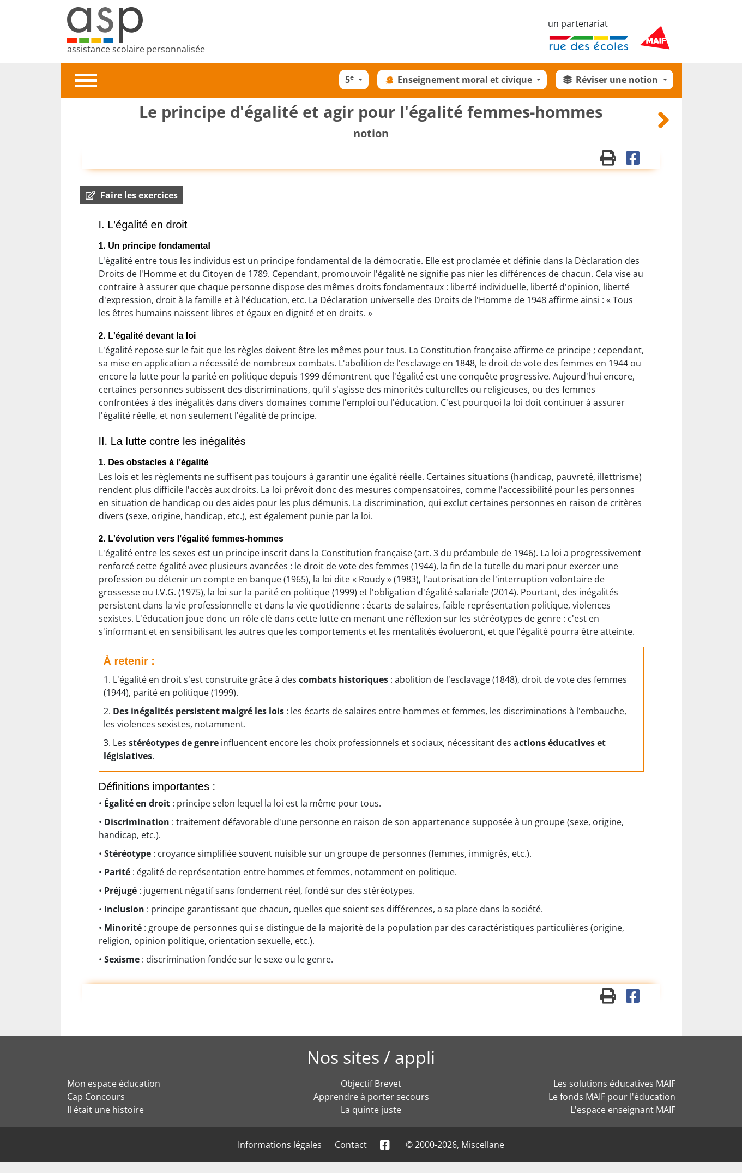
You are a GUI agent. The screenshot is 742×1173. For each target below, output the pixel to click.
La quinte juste (371, 1110)
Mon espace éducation (113, 1084)
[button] (131, 195)
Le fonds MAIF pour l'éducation (611, 1097)
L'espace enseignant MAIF (622, 1110)
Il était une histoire (105, 1110)
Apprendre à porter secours (371, 1097)
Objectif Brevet (371, 1084)
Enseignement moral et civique (458, 80)
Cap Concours (96, 1097)
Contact (351, 1145)
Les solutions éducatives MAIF (614, 1084)
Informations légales (280, 1145)
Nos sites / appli (371, 1057)
